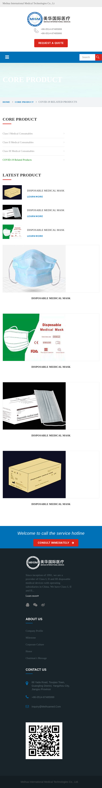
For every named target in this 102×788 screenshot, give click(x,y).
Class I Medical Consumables (18, 133)
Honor (29, 651)
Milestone (31, 637)
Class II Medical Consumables (18, 142)
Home (6, 102)
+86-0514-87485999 (43, 697)
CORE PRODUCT (24, 102)
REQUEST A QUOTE (51, 43)
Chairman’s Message (36, 658)
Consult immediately (56, 542)
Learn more (35, 196)
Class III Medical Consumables (18, 151)
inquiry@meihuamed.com (46, 706)
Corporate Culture (35, 644)
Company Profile (34, 631)
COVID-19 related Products (17, 160)
